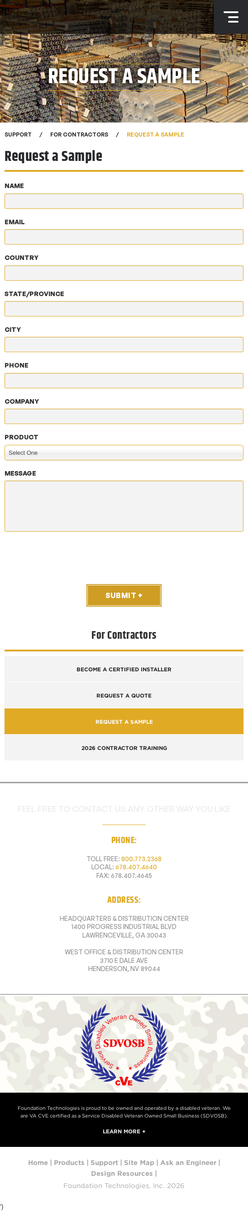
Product (21, 437)
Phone (17, 365)
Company (22, 401)
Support (104, 1163)
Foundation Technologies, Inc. (50, 17)
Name (14, 185)
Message (20, 473)
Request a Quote (124, 695)
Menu (231, 17)
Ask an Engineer (188, 1163)
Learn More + (124, 1131)
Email (15, 222)
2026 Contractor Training (124, 748)
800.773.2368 (141, 859)
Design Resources (122, 1174)
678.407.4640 (136, 867)
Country (21, 257)
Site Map (139, 1163)
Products (69, 1163)
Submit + (124, 595)
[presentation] (73, 557)
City (13, 329)
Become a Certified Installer (124, 669)
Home (38, 1163)
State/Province (34, 293)
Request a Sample (155, 134)
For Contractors (79, 134)
